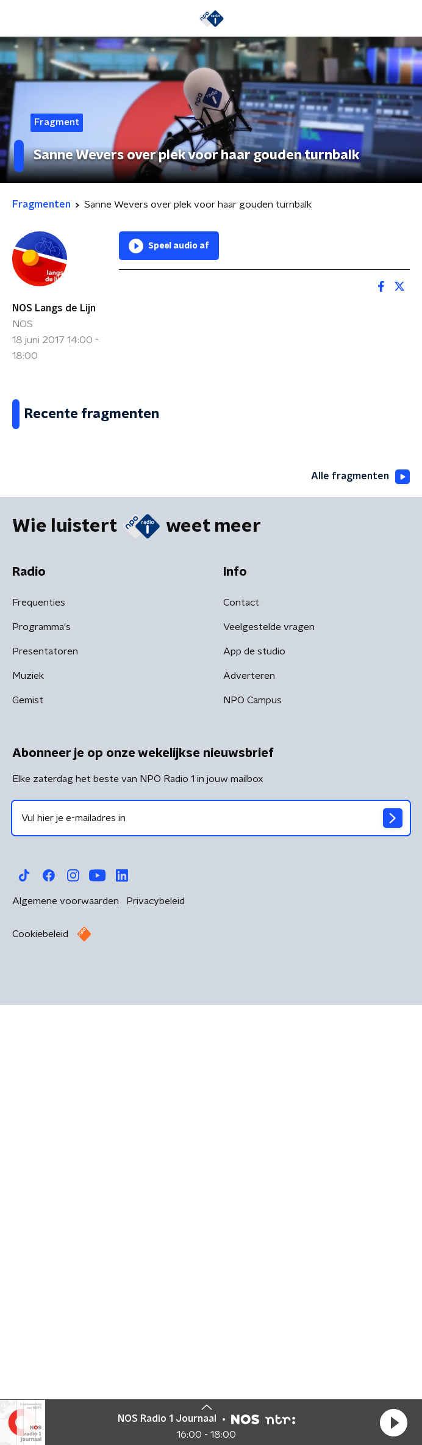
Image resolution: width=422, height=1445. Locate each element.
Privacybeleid (155, 1349)
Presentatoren (45, 1099)
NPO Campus (252, 1148)
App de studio (254, 1099)
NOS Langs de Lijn (54, 308)
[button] (393, 1422)
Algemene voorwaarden (65, 1349)
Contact (241, 1051)
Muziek (28, 1124)
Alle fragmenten (360, 924)
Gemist (27, 1148)
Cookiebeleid (40, 1382)
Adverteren (249, 1124)
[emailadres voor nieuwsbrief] (211, 1266)
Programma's (41, 1075)
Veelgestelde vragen (269, 1075)
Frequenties (38, 1051)
